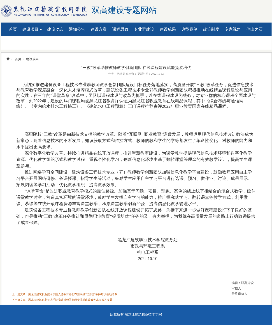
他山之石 (254, 29)
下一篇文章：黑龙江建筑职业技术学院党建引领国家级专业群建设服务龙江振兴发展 (62, 299)
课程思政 (120, 29)
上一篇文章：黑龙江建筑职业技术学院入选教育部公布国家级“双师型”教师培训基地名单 (64, 294)
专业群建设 (144, 29)
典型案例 (189, 29)
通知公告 (77, 29)
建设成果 (168, 29)
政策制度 (211, 29)
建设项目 (32, 29)
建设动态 (55, 29)
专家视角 (233, 29)
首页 (13, 29)
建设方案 (99, 29)
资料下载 (17, 43)
